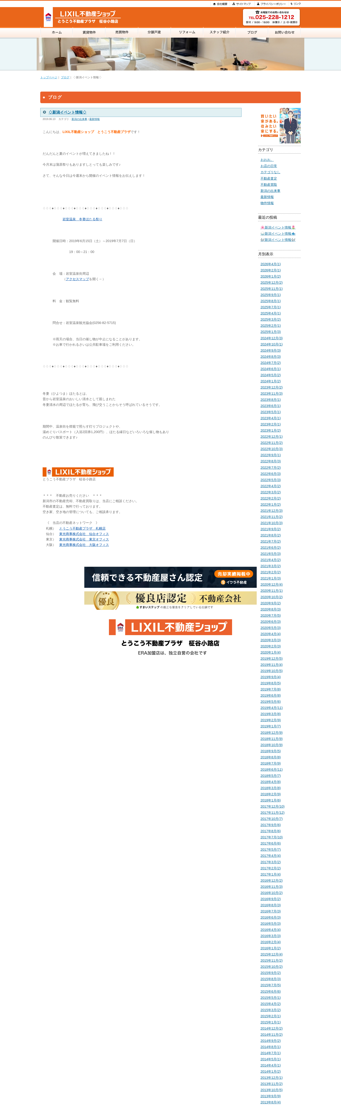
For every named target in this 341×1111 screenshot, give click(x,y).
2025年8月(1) (270, 301)
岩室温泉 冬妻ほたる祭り (82, 219)
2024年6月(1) (270, 369)
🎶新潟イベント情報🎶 (278, 240)
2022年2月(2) (270, 498)
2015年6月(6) (270, 991)
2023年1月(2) (270, 430)
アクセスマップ (77, 279)
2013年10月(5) (271, 1090)
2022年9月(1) (270, 455)
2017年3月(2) (270, 862)
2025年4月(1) (270, 313)
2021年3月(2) (270, 566)
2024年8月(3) (270, 357)
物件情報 (267, 203)
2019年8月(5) (270, 683)
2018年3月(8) (270, 788)
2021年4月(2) (270, 560)
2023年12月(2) (271, 387)
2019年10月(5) (271, 671)
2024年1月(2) (270, 381)
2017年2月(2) (270, 868)
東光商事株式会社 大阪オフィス (84, 545)
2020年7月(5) (270, 615)
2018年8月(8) (270, 757)
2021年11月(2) (271, 517)
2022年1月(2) (270, 504)
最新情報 (94, 119)
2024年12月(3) (271, 338)
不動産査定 (268, 178)
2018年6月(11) (271, 769)
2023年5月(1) (270, 412)
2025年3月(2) (270, 319)
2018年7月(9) (270, 763)
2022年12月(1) (271, 436)
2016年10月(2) (271, 893)
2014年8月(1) (270, 1047)
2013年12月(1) (271, 1078)
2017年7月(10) (271, 837)
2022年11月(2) (271, 443)
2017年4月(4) (270, 856)
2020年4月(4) (270, 634)
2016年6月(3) (270, 917)
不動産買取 (268, 184)
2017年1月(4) (270, 874)
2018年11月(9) (271, 739)
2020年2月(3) (270, 646)
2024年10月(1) (271, 344)
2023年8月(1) (270, 400)
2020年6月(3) (270, 622)
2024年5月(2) (270, 375)
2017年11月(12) (272, 812)
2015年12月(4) (271, 954)
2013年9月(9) (270, 1096)
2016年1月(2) (270, 948)
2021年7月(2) (270, 541)
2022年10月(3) (271, 449)
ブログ (65, 77)
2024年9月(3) (270, 350)
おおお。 (267, 160)
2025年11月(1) (271, 289)
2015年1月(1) (270, 1022)
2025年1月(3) (270, 332)
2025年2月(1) (270, 326)
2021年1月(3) (270, 578)
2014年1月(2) (270, 1071)
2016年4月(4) (270, 930)
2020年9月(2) (270, 603)
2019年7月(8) (270, 689)
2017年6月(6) (270, 843)
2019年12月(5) (271, 658)
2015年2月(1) (270, 1016)
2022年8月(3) (270, 461)
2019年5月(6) (270, 702)
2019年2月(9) (270, 720)
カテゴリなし (270, 172)
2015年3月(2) (270, 1010)
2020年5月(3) (270, 628)
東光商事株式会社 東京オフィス (84, 539)
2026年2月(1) (270, 270)
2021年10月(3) (271, 523)
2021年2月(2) (270, 572)
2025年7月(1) (270, 307)
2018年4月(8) (270, 782)
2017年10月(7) (271, 819)
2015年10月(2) (271, 967)
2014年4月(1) (270, 1065)
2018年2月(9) (270, 794)
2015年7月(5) (270, 985)
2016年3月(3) (270, 936)
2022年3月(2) (270, 492)
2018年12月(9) (271, 733)
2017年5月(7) (270, 849)
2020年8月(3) (270, 609)
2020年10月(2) (271, 597)
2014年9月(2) (270, 1041)
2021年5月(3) (270, 554)
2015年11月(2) (271, 960)
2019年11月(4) (271, 665)
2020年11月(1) (271, 591)
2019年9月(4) (270, 677)
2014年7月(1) (270, 1053)
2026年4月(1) (270, 264)
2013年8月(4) (270, 1102)
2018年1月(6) (270, 800)
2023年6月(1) (270, 406)
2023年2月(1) (270, 424)
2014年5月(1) (270, 1059)
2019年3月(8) (270, 714)
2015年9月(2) (270, 973)
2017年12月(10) (272, 806)
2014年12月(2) (271, 1028)
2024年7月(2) (270, 363)
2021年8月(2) (270, 535)
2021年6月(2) (270, 547)
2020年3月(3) (270, 640)
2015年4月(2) (270, 1004)
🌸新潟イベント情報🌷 (278, 227)
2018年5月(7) (270, 776)
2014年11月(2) (271, 1034)
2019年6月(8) (270, 695)
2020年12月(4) (271, 584)
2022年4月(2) (270, 486)
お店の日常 (268, 166)
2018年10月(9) (271, 745)
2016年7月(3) (270, 911)
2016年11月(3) (271, 887)
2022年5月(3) (270, 480)
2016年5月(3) (270, 923)
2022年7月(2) (270, 467)
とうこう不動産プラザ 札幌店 (82, 528)
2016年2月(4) (270, 942)
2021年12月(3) (271, 511)
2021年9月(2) (270, 529)
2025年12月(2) (271, 282)
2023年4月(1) (270, 418)
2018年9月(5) (270, 751)
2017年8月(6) (270, 831)
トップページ (48, 77)
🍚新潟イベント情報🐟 (278, 233)
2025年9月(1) (270, 295)
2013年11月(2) (271, 1084)
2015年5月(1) (270, 998)
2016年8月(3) (270, 905)
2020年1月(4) (270, 652)
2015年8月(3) (270, 979)
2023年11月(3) (271, 393)
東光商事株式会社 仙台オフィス (84, 534)
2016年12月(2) (271, 880)
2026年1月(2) (270, 276)
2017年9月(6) (270, 825)
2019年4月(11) (271, 708)
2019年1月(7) (270, 726)
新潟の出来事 (79, 119)
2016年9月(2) (270, 899)
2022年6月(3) (270, 474)
